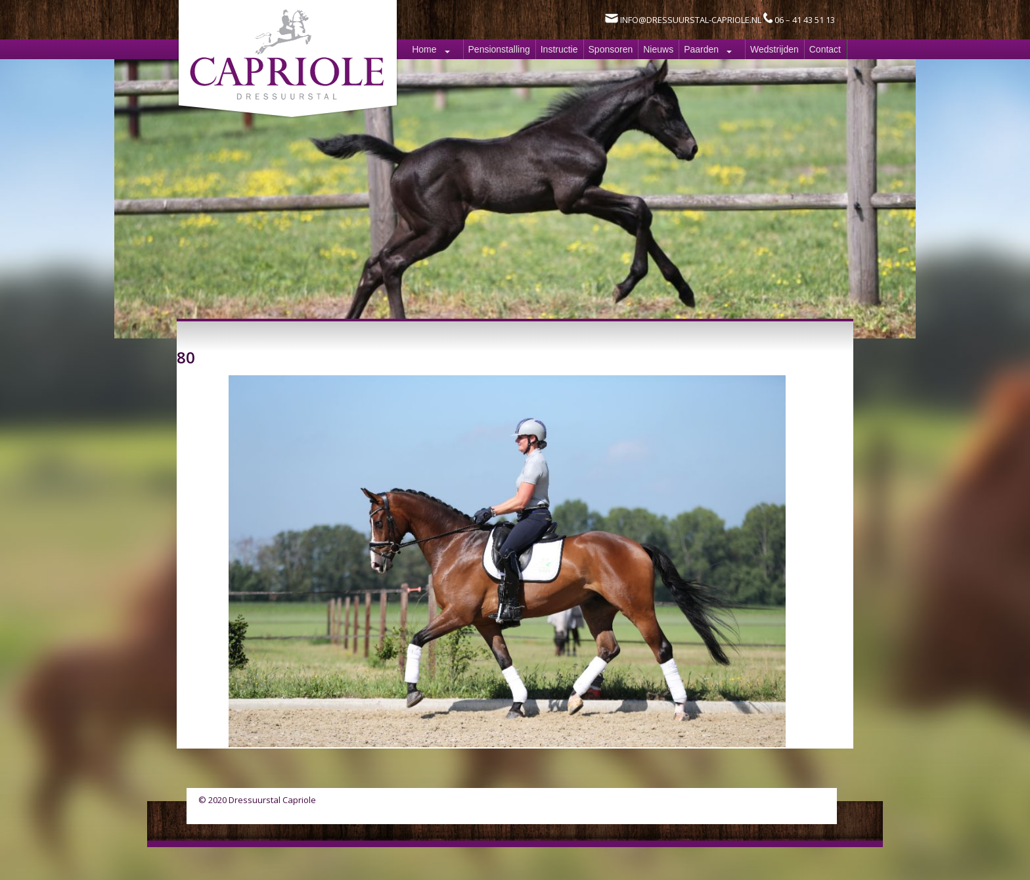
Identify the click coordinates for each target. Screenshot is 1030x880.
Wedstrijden (774, 49)
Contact (825, 49)
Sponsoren (611, 49)
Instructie (559, 49)
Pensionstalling (499, 49)
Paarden (701, 49)
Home (424, 49)
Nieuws (658, 49)
